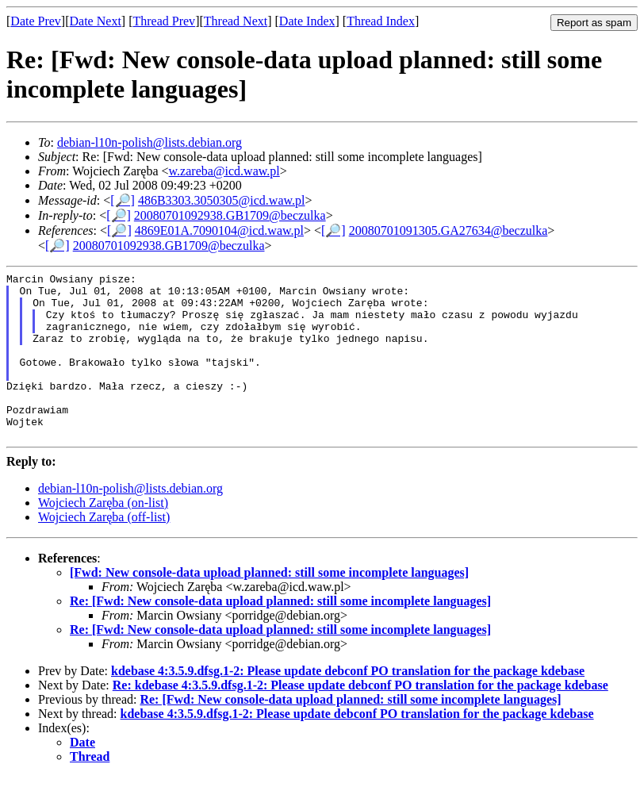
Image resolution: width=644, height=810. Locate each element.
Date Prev (35, 21)
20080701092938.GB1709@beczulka (230, 215)
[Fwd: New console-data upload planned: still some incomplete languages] (269, 605)
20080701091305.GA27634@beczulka (448, 230)
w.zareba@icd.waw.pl (224, 171)
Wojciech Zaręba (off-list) (104, 550)
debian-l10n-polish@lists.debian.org (149, 142)
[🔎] (122, 200)
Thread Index (381, 21)
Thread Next (235, 21)
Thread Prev (163, 21)
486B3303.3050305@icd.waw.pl (221, 200)
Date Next (95, 21)
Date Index (307, 21)
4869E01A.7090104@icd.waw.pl (219, 230)
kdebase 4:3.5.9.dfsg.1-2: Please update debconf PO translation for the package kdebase (348, 704)
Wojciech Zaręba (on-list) (103, 536)
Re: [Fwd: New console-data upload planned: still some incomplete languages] (280, 634)
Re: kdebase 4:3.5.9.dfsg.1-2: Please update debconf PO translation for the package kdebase (360, 718)
